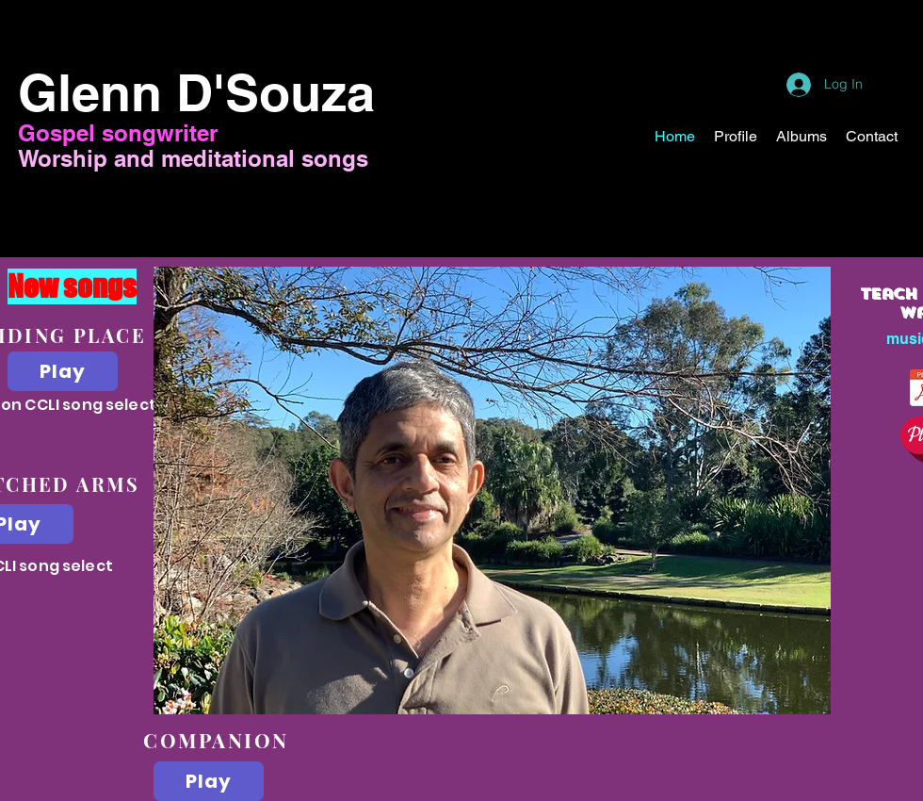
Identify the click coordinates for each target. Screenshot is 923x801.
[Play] (63, 371)
